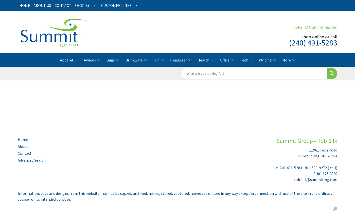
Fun (158, 60)
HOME (24, 5)
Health (205, 60)
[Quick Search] (253, 73)
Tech (246, 60)
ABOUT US (42, 5)
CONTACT (62, 5)
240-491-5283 (290, 167)
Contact (25, 153)
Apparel (68, 60)
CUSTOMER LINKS (116, 5)
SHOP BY (82, 5)
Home (23, 139)
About (23, 146)
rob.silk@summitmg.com (315, 27)
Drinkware (136, 60)
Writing (267, 60)
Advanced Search (32, 160)
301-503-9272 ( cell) (320, 167)
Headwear (180, 60)
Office (227, 60)
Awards (92, 60)
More (288, 60)
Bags (112, 60)
